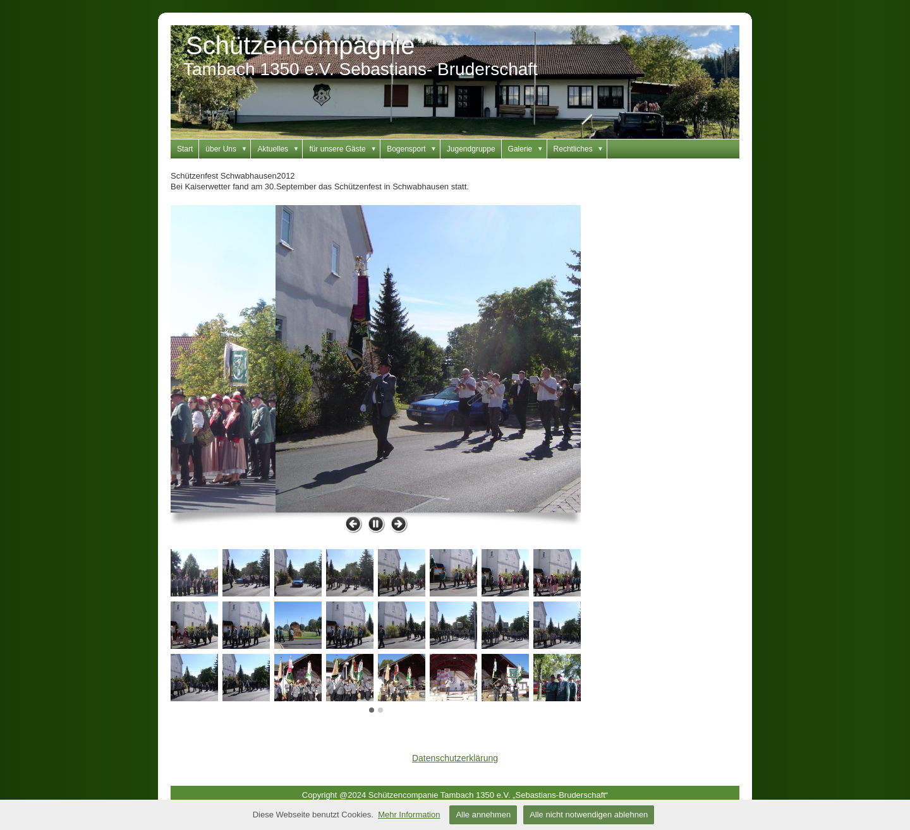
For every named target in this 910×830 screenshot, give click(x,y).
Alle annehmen (483, 814)
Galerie (527, 148)
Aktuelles (280, 148)
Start (185, 149)
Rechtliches (580, 148)
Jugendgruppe (471, 149)
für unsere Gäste (344, 148)
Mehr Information (409, 814)
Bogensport (413, 148)
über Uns (228, 148)
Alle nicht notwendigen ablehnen (589, 814)
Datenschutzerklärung (455, 758)
